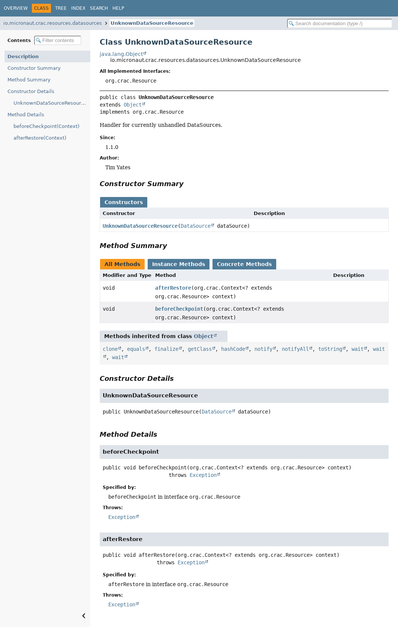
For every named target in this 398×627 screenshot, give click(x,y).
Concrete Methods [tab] (244, 264)
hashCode (233, 349)
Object (133, 105)
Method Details (25, 114)
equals (136, 349)
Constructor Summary (34, 68)
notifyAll (295, 349)
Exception (203, 475)
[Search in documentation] (339, 23)
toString (330, 349)
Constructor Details (30, 91)
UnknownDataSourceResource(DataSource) (51, 103)
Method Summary (29, 80)
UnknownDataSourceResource (152, 23)
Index (78, 8)
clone (110, 349)
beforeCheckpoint (179, 309)
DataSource (196, 226)
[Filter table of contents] (57, 40)
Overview (16, 8)
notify (263, 349)
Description (23, 56)
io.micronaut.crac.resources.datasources (52, 23)
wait (358, 349)
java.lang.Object (121, 54)
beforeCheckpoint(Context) (46, 126)
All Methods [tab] (122, 264)
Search (99, 8)
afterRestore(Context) (39, 138)
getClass (200, 349)
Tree (61, 8)
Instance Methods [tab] (178, 264)
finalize (166, 349)
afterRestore (173, 288)
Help (118, 8)
